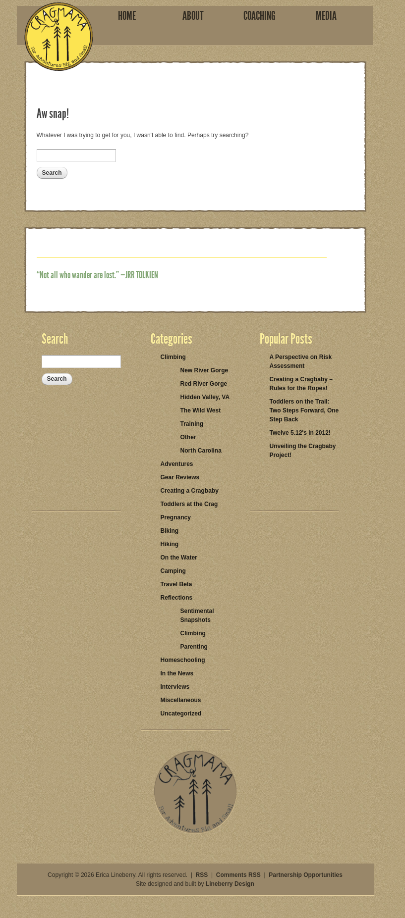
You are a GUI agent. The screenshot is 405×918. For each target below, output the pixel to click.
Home (127, 16)
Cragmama (58, 36)
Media (326, 16)
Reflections (177, 597)
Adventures (177, 463)
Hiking (170, 544)
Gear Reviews (180, 477)
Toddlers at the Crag (189, 504)
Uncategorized (181, 713)
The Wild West (200, 410)
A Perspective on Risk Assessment (301, 361)
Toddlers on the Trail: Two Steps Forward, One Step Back (304, 410)
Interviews (175, 686)
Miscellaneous (181, 700)
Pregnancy (176, 517)
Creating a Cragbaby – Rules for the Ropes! (301, 384)
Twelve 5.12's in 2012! (300, 432)
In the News (177, 673)
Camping (173, 570)
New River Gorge (204, 370)
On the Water (179, 557)
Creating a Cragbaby (190, 490)
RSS (202, 874)
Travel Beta (176, 584)
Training (192, 423)
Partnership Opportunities (306, 874)
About (193, 16)
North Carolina (201, 450)
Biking (170, 530)
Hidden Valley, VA (205, 397)
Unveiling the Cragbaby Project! (303, 451)
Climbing (173, 357)
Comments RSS (238, 874)
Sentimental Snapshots (197, 615)
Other (188, 437)
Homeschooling (183, 660)
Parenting (194, 646)
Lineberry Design (230, 883)
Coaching (259, 16)
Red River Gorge (204, 383)
